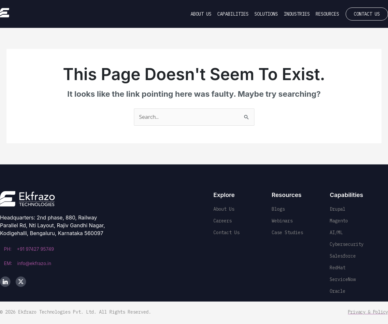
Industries (297, 14)
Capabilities (233, 14)
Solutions (266, 14)
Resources (327, 14)
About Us (201, 14)
